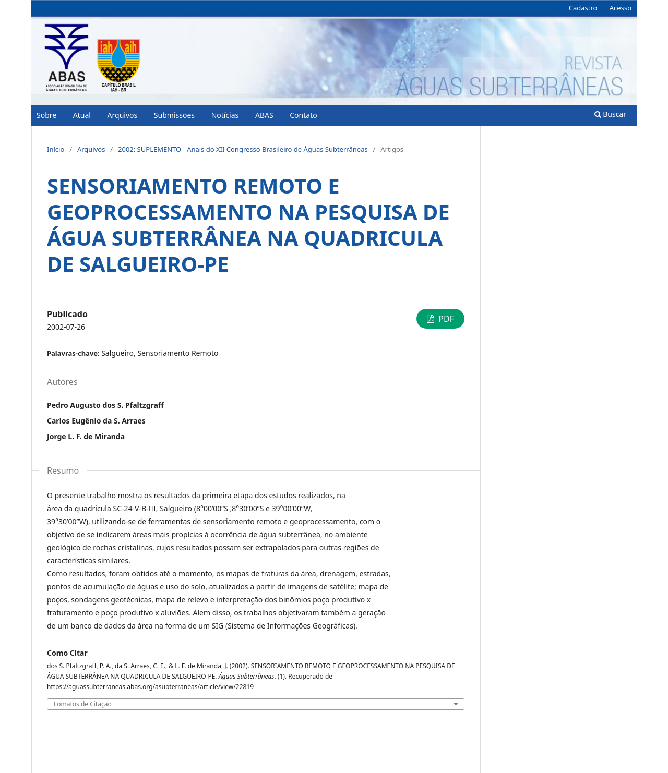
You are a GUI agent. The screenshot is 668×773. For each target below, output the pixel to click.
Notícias (225, 115)
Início (55, 149)
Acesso (620, 8)
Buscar (610, 114)
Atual (82, 115)
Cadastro (583, 8)
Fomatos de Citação (83, 704)
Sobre (46, 115)
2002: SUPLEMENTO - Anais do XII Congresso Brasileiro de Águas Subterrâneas (243, 149)
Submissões (174, 115)
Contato (303, 115)
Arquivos (123, 115)
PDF (445, 318)
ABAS (264, 115)
